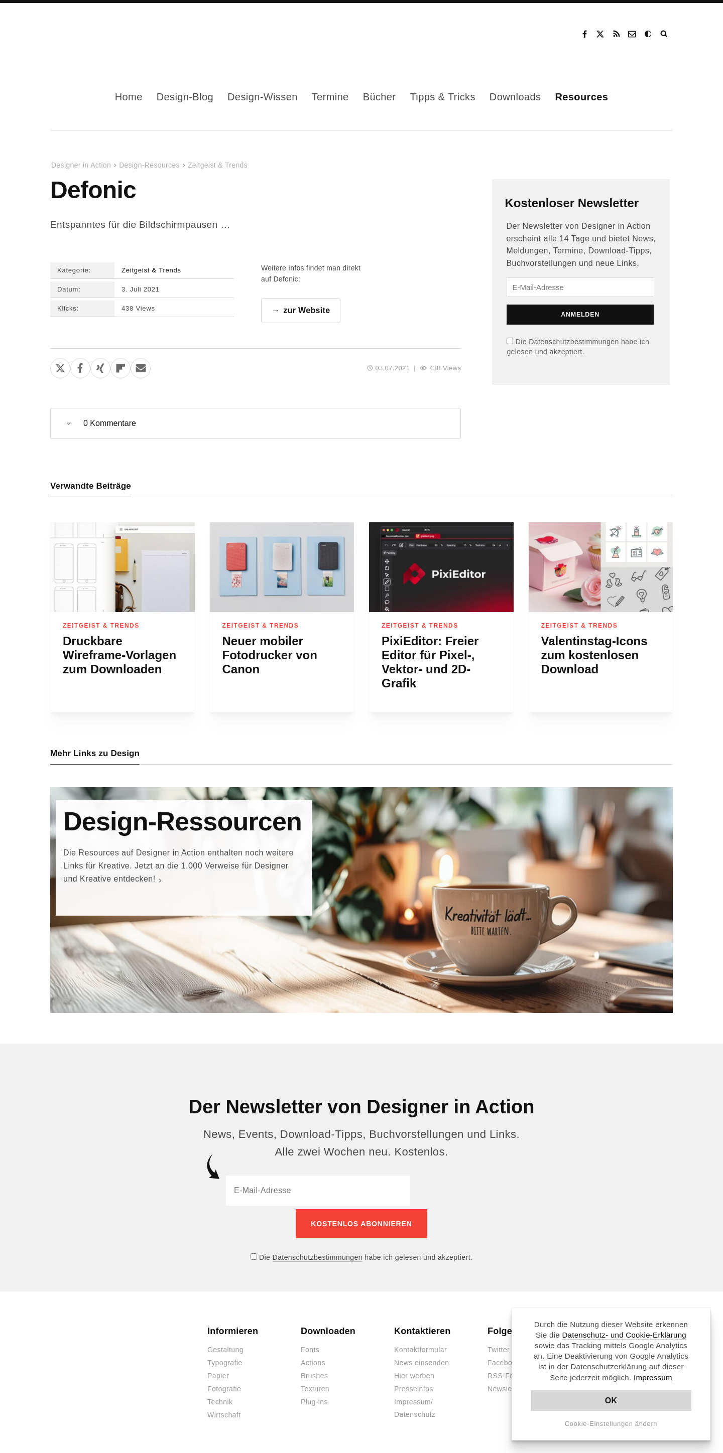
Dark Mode (649, 34)
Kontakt (633, 34)
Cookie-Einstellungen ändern (611, 1423)
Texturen (315, 1386)
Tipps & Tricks (442, 96)
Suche (665, 34)
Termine (330, 96)
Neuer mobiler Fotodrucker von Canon (269, 655)
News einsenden (421, 1360)
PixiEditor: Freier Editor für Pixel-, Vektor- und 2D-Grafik (430, 662)
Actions (313, 1360)
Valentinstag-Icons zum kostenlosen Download (594, 655)
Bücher (379, 96)
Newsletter (505, 1386)
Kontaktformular (420, 1347)
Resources (581, 96)
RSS (617, 34)
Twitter (499, 1347)
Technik (219, 1399)
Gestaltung (225, 1347)
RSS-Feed (505, 1373)
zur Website (306, 311)
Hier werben (414, 1373)
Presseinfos (413, 1386)
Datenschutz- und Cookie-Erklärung (624, 1335)
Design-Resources (149, 165)
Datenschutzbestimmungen (574, 342)
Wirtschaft (223, 1412)
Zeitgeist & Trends (218, 165)
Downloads (515, 96)
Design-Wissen (262, 96)
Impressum (653, 1377)
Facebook (584, 34)
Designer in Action (102, 34)
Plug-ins (314, 1399)
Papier (218, 1373)
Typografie (225, 1360)
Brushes (314, 1373)
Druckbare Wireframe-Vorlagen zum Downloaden (119, 655)
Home (129, 96)
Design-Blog (185, 96)
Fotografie (224, 1386)
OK (611, 1400)
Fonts (310, 1347)
